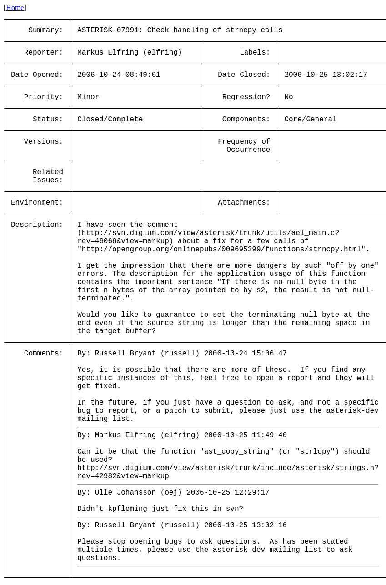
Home (15, 7)
